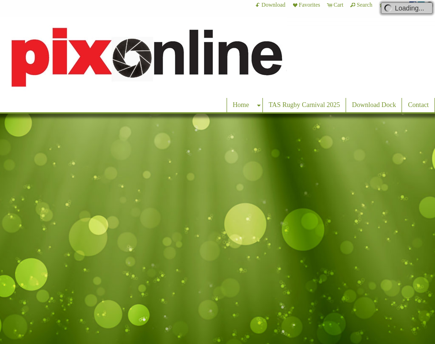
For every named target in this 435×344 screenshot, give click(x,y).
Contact (418, 104)
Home (241, 104)
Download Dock (374, 104)
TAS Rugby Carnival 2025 (304, 104)
